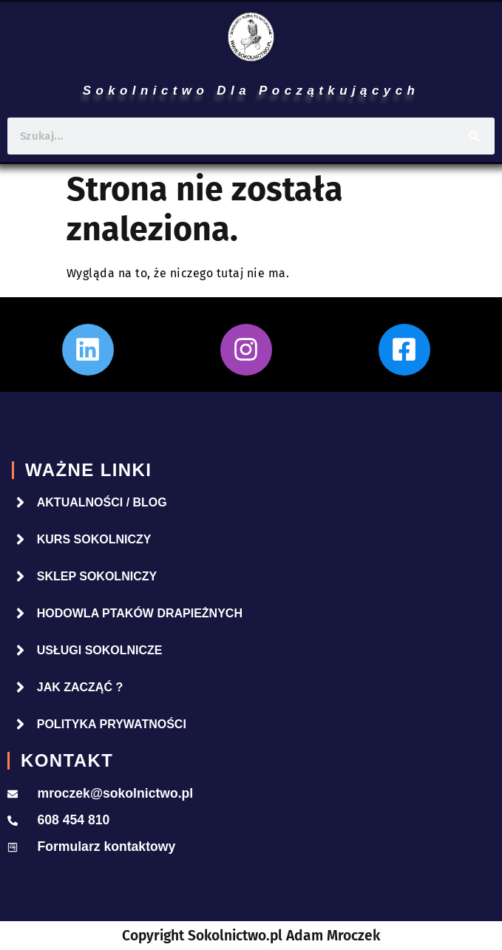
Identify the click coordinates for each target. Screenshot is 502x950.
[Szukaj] (474, 136)
